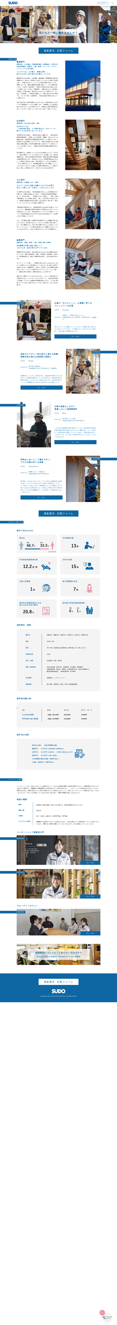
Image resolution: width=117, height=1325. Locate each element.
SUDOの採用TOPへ (103, 3)
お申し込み (84, 824)
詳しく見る (75, 336)
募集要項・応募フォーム (58, 50)
